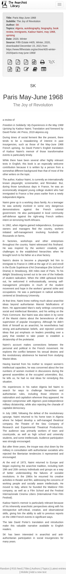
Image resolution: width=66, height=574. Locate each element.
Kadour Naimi (35, 31)
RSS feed (16, 568)
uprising (10, 35)
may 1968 (49, 31)
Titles (27, 568)
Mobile (24, 572)
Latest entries (58, 568)
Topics (45, 568)
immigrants (20, 31)
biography (46, 28)
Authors (36, 568)
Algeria (19, 28)
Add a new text (38, 572)
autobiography (32, 28)
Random (5, 568)
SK (17, 24)
